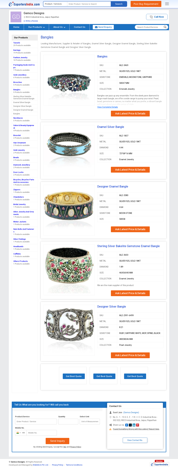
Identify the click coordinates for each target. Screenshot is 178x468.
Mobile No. (19, 428)
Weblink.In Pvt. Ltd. (41, 465)
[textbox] (89, 4)
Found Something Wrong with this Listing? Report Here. (136, 429)
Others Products (20, 261)
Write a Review (31, 21)
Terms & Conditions (74, 465)
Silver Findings (19, 239)
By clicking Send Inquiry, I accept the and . (57, 447)
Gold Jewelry (19, 150)
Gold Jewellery (19, 75)
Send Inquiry (57, 441)
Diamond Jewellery (21, 165)
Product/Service (22, 416)
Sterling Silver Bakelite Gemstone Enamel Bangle (23, 97)
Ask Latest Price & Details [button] (130, 113)
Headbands (18, 246)
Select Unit (84, 416)
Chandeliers (18, 197)
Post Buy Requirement (146, 3)
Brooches (17, 82)
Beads (16, 157)
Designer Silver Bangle (22, 106)
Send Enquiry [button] (103, 27)
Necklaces (18, 118)
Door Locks (18, 172)
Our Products (36, 27)
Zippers (16, 190)
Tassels (16, 43)
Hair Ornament (19, 143)
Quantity (61, 416)
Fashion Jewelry (20, 57)
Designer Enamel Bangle (23, 110)
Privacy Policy (75, 447)
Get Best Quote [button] (74, 376)
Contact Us (79, 27)
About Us (59, 27)
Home (16, 27)
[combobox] (20, 432)
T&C (64, 447)
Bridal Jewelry (19, 204)
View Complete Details (107, 107)
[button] (156, 17)
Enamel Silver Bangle (21, 102)
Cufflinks (17, 254)
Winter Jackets (19, 222)
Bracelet (17, 135)
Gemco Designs (34, 13)
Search (118, 4)
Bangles (16, 90)
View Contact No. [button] (135, 440)
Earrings (16, 50)
